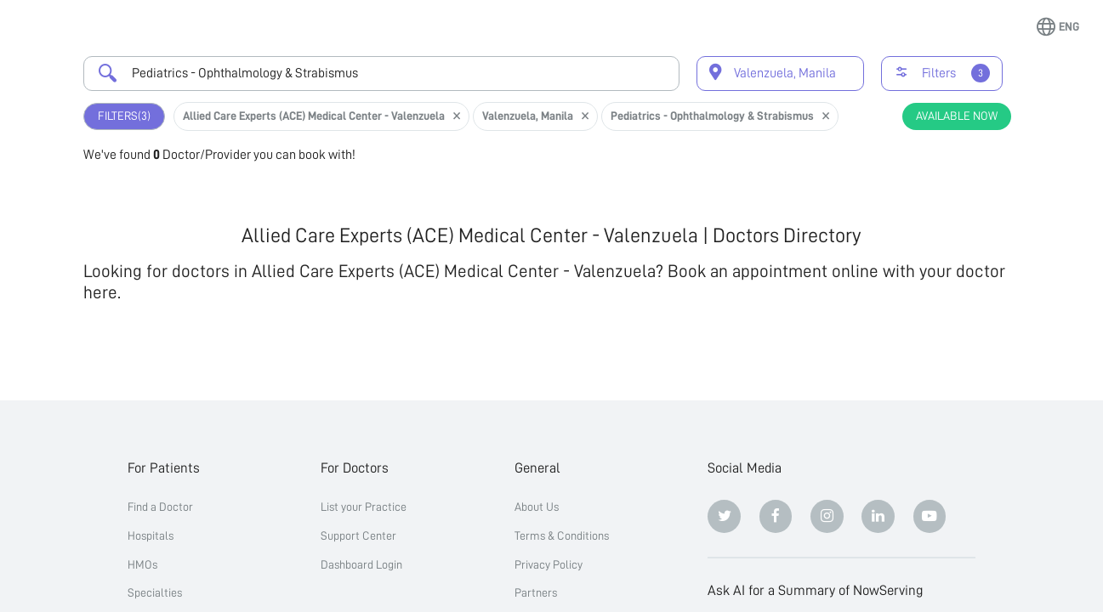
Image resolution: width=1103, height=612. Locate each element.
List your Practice (364, 507)
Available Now (957, 116)
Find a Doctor (160, 507)
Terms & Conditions (562, 535)
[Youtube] (930, 516)
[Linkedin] (878, 516)
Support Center (358, 535)
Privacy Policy (549, 564)
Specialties (155, 592)
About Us (537, 507)
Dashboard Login (361, 564)
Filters (124, 116)
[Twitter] (724, 516)
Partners (536, 592)
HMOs (142, 564)
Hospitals (150, 535)
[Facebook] (776, 516)
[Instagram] (827, 516)
